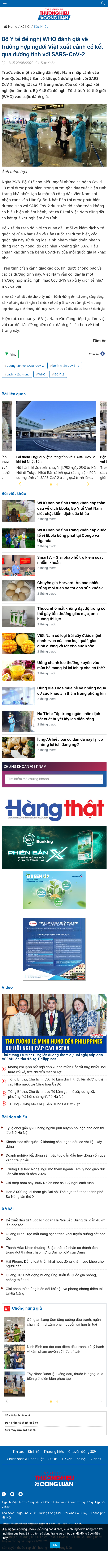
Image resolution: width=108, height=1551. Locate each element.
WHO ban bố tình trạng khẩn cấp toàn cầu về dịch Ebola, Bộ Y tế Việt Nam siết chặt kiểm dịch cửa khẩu (71, 508)
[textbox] (54, 779)
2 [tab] (57, 485)
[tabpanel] (56, 443)
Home (10, 27)
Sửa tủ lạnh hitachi (17, 1415)
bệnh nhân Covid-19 (65, 366)
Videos (96, 1459)
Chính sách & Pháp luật (25, 1459)
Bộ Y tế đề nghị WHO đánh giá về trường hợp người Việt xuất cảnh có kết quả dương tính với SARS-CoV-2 (52, 47)
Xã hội (25, 27)
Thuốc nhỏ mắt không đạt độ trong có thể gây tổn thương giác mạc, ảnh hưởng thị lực (71, 613)
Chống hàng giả (27, 1308)
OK (55, 1545)
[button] (103, 3)
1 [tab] (51, 485)
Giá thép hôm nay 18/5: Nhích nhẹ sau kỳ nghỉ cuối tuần (50, 1183)
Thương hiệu (53, 1451)
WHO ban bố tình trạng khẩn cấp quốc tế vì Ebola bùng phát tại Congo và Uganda (72, 535)
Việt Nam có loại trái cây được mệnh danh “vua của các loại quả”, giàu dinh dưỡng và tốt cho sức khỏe (70, 640)
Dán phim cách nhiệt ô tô (21, 1422)
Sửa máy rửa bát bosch (20, 1430)
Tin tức (18, 1451)
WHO (42, 374)
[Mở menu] (4, 3)
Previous (19, 483)
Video (7, 987)
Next (88, 483)
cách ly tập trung (18, 374)
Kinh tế (33, 1451)
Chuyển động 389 (82, 1451)
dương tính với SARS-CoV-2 (25, 366)
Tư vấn (66, 1459)
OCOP (52, 1459)
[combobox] (54, 779)
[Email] (20, 1494)
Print (10, 353)
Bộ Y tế (59, 374)
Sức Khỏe (41, 27)
